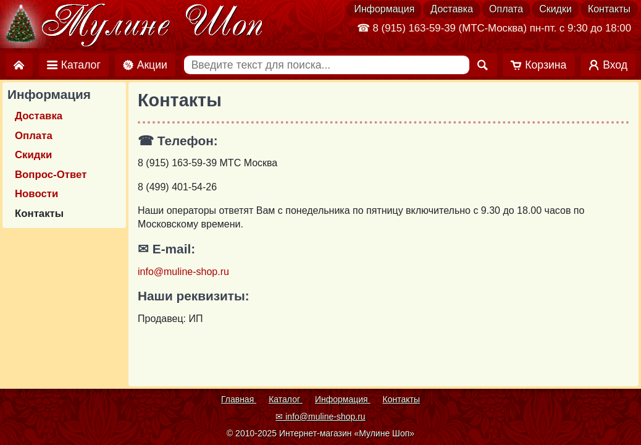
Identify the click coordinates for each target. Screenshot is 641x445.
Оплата (506, 9)
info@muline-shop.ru (183, 271)
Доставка (451, 9)
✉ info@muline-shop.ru (320, 417)
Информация (384, 9)
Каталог (286, 399)
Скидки (555, 9)
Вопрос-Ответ (50, 174)
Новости (36, 194)
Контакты (609, 9)
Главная (238, 399)
